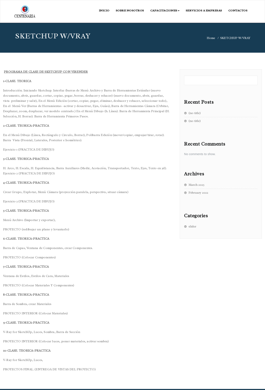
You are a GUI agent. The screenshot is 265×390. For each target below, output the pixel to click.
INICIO (104, 10)
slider (192, 226)
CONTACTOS (238, 10)
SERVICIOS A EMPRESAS (204, 10)
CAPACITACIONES (164, 10)
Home (211, 38)
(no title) (195, 113)
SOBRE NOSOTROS (130, 10)
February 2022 (198, 193)
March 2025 (196, 185)
